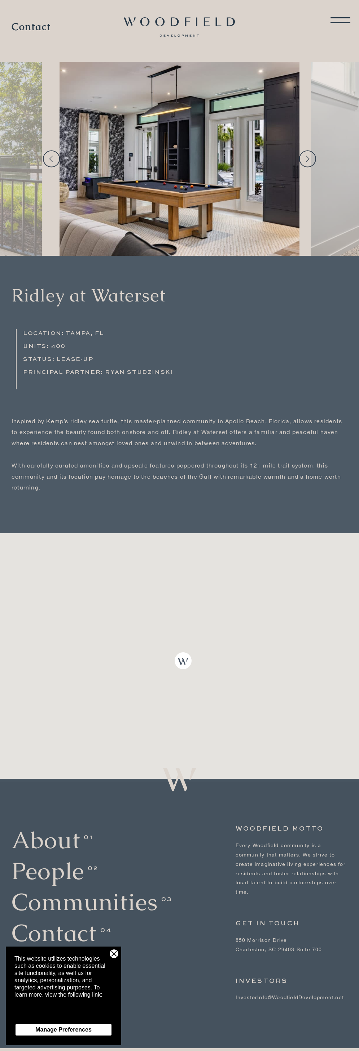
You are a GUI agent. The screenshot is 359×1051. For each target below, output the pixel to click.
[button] (183, 660)
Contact (31, 27)
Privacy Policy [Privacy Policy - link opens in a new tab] (32, 1016)
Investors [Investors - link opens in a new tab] (262, 975)
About (46, 834)
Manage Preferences (63, 1030)
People (48, 865)
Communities (85, 896)
